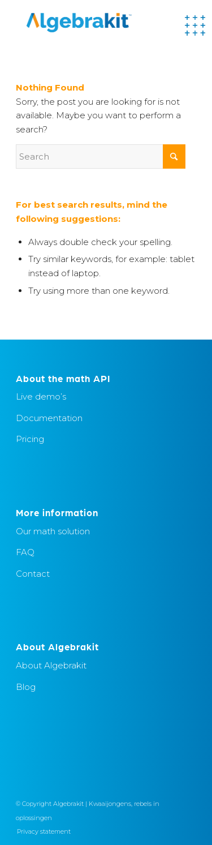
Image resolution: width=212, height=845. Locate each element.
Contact (33, 573)
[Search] (100, 156)
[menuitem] (41, 831)
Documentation (49, 418)
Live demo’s (41, 396)
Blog (26, 686)
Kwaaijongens (110, 804)
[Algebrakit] (88, 22)
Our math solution (53, 531)
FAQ (25, 552)
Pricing (30, 439)
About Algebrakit (51, 665)
